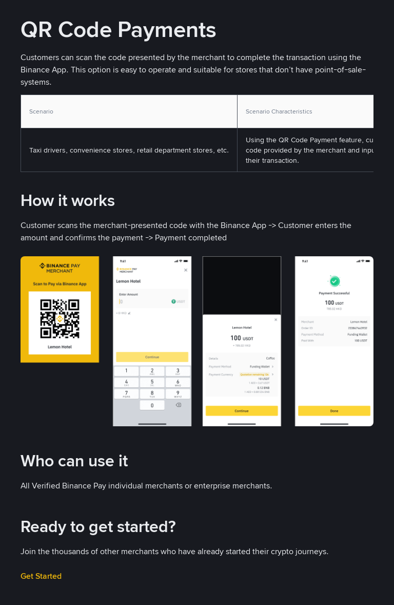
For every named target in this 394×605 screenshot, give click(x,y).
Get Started (41, 576)
